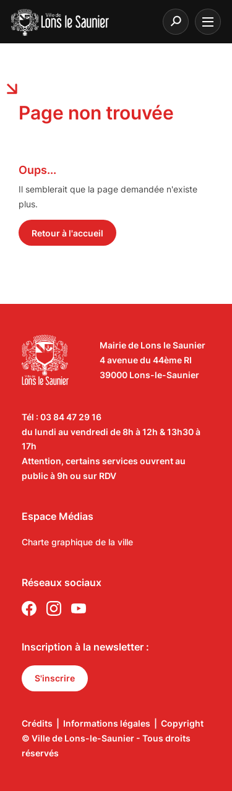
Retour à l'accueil (67, 233)
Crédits (37, 723)
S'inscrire (55, 678)
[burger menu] (208, 22)
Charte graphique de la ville (77, 542)
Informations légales (106, 723)
